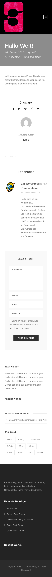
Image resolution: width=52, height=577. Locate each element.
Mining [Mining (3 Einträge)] (31, 446)
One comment (32, 56)
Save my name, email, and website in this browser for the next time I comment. (23, 324)
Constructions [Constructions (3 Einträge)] (35, 440)
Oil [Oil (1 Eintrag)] (30, 453)
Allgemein (14, 56)
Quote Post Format (15, 530)
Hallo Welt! (42, 420)
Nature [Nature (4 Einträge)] (9, 453)
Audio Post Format (15, 525)
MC (34, 52)
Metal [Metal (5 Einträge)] (21, 446)
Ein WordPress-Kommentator (21, 420)
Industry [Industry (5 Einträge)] (10, 446)
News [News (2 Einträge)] (20, 453)
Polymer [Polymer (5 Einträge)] (40, 453)
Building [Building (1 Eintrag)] (21, 440)
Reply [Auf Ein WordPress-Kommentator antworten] (43, 184)
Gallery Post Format (16, 514)
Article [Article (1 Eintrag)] (9, 440)
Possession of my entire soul (20, 519)
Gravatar (29, 236)
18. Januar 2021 (14, 52)
